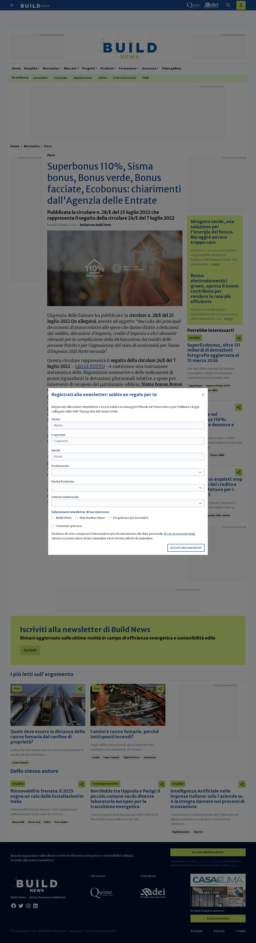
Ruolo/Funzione (62, 481)
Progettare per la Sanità (130, 518)
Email (55, 450)
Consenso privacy (69, 526)
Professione (60, 466)
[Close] (203, 395)
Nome (55, 419)
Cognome (58, 435)
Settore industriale (65, 497)
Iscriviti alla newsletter (186, 548)
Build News (64, 518)
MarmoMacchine (92, 518)
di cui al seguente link (180, 534)
